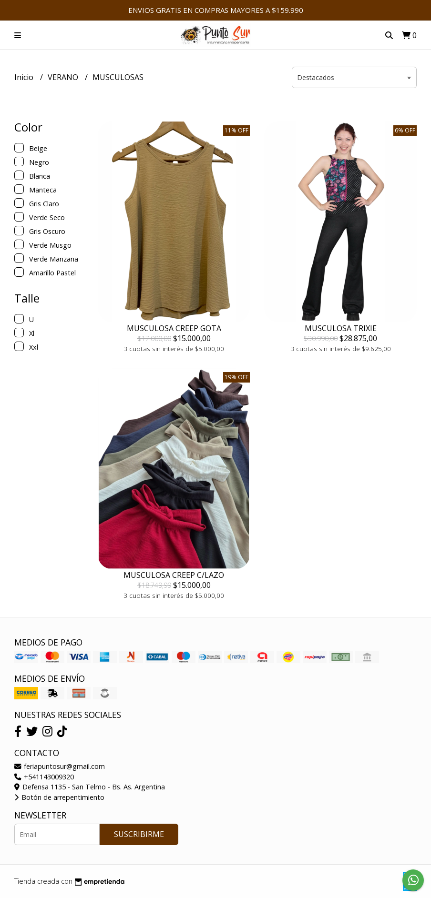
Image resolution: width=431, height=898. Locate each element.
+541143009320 (44, 776)
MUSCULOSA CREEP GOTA (174, 328)
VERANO (64, 77)
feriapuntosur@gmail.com (59, 766)
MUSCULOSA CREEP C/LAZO (173, 575)
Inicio (24, 77)
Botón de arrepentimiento (59, 797)
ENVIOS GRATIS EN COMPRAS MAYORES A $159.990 (215, 10)
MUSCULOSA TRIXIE (341, 328)
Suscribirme (139, 834)
